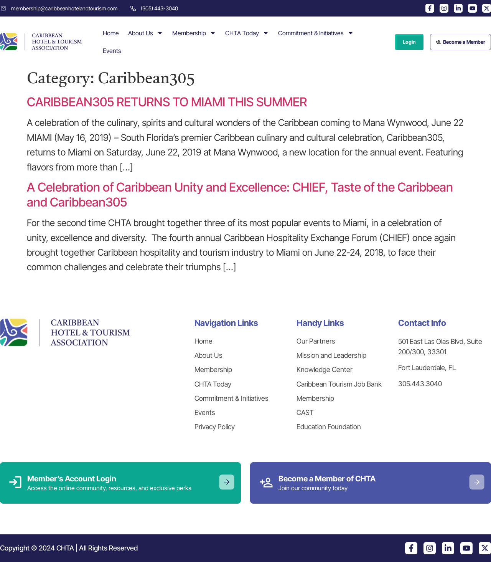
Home (111, 33)
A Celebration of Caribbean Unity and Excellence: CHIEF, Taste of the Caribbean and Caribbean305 (240, 194)
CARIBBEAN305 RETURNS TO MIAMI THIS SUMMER (167, 101)
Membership (194, 33)
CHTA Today (247, 33)
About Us (145, 33)
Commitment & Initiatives (316, 33)
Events (112, 51)
